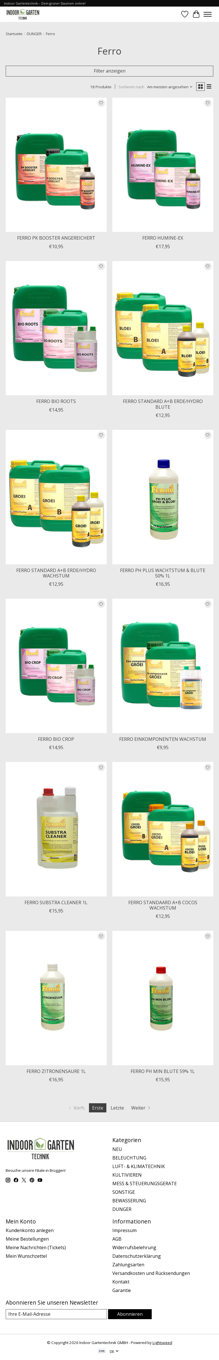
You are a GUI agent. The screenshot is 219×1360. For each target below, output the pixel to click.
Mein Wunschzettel (26, 1256)
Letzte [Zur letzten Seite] (117, 1108)
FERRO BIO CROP (56, 739)
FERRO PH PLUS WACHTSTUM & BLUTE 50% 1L (162, 573)
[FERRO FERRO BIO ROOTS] (56, 328)
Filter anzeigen (109, 71)
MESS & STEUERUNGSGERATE (144, 1183)
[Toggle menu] (207, 14)
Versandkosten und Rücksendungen (151, 1273)
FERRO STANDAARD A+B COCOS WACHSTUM (162, 905)
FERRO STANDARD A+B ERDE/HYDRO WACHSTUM (56, 573)
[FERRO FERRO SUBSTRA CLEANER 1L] (56, 829)
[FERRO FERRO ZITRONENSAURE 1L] (56, 998)
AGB (116, 1239)
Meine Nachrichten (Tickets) (36, 1247)
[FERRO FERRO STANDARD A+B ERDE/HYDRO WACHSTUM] (56, 497)
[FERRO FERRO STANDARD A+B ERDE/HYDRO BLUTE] (162, 328)
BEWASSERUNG (129, 1200)
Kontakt (120, 1282)
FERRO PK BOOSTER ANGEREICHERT (56, 238)
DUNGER (34, 33)
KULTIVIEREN (127, 1175)
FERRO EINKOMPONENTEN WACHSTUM (162, 739)
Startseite (14, 33)
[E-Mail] (56, 1314)
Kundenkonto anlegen (30, 1230)
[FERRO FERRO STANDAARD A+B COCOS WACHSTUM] (162, 829)
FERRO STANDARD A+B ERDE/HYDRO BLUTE (163, 404)
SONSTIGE (123, 1192)
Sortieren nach (131, 86)
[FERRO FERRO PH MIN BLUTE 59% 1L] (162, 998)
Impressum (124, 1230)
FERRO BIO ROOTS (56, 401)
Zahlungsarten (128, 1264)
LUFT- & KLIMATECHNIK (138, 1166)
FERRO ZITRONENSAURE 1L (56, 1071)
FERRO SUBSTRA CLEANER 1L (56, 902)
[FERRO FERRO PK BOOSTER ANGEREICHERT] (56, 165)
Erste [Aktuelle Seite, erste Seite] (97, 1108)
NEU (117, 1149)
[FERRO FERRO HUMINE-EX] (162, 165)
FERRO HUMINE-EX (162, 238)
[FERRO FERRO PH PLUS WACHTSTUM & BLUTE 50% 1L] (162, 497)
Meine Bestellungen (27, 1239)
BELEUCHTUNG (129, 1158)
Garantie (121, 1290)
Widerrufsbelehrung (134, 1247)
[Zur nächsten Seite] (141, 1107)
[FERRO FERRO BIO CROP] (56, 666)
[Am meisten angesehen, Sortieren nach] (170, 86)
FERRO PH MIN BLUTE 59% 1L (163, 1071)
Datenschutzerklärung (136, 1256)
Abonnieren (130, 1314)
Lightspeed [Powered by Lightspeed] (162, 1342)
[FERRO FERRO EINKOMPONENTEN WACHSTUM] (162, 666)
